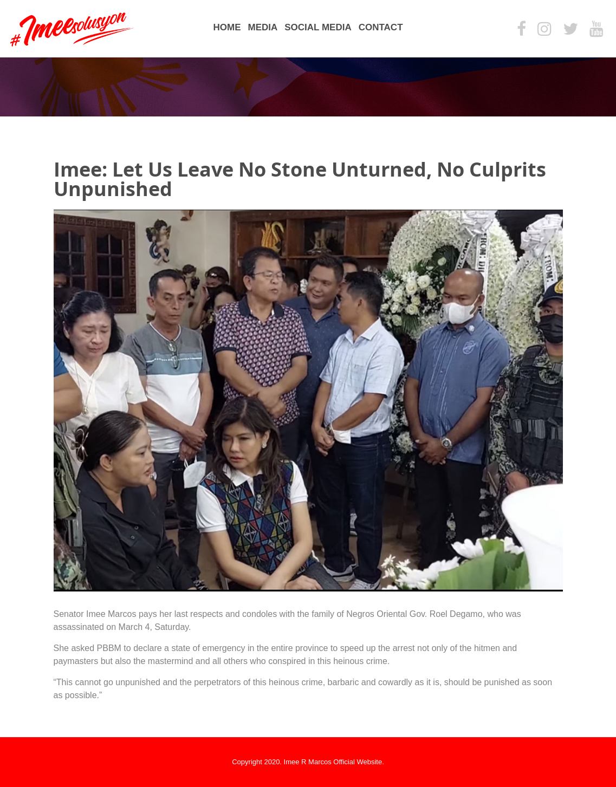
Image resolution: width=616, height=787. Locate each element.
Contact (381, 27)
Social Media (317, 27)
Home (227, 27)
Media (262, 27)
